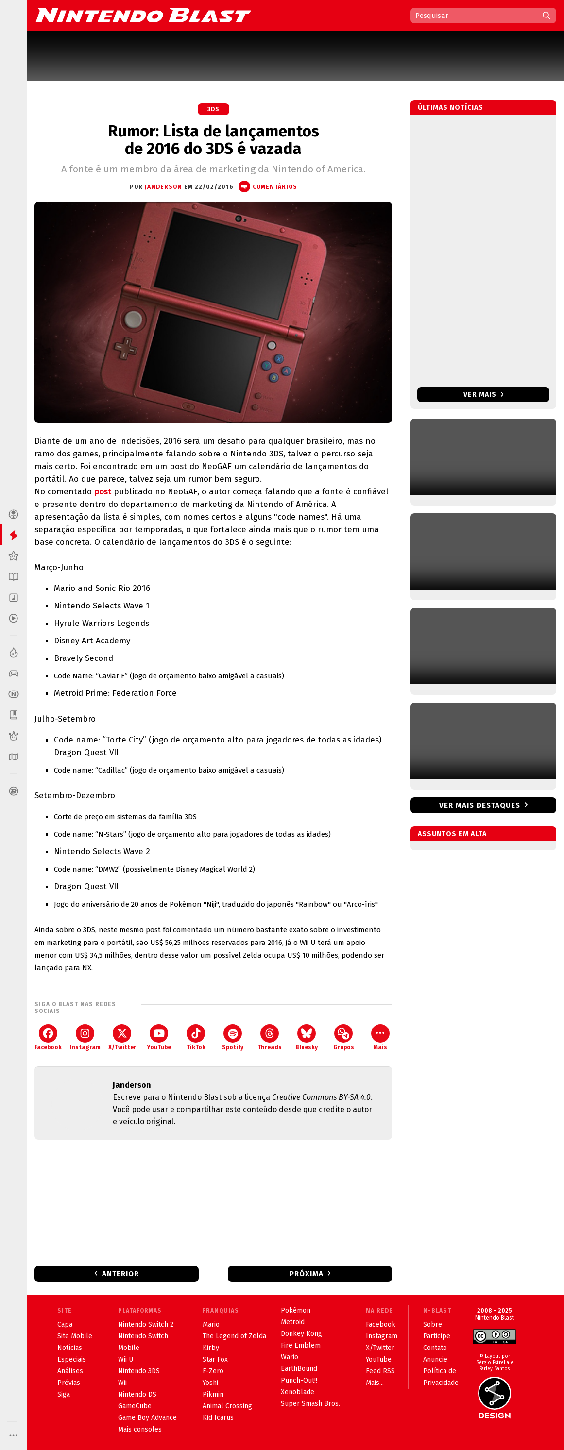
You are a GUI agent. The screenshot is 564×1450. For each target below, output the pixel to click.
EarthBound (299, 1369)
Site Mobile (74, 1336)
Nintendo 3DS (139, 1371)
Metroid (293, 1322)
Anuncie (435, 1359)
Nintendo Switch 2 (145, 1324)
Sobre (432, 1324)
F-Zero (213, 1371)
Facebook (48, 1037)
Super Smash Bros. (310, 1403)
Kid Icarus (218, 1418)
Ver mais (483, 394)
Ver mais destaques (479, 805)
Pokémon (295, 1310)
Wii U (125, 1359)
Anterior (120, 1273)
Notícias (69, 1348)
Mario (211, 1324)
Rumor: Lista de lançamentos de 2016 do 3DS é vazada (213, 139)
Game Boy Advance (147, 1418)
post (102, 492)
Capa (64, 1324)
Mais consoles (140, 1429)
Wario (289, 1357)
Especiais (71, 1359)
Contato (435, 1348)
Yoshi (210, 1383)
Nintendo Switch (143, 1336)
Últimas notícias (450, 107)
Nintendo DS (137, 1394)
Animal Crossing (227, 1406)
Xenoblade (297, 1392)
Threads (269, 1037)
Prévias (68, 1383)
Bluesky (306, 1037)
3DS (213, 109)
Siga (63, 1394)
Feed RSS (380, 1371)
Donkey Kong (301, 1334)
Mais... (375, 1383)
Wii (122, 1383)
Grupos (343, 1037)
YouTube (159, 1037)
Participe (436, 1336)
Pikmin (213, 1394)
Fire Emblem (301, 1345)
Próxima (307, 1273)
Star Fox (215, 1359)
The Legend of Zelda (234, 1336)
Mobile (128, 1348)
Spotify (232, 1037)
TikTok (196, 1037)
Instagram (85, 1037)
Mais (380, 1037)
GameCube (135, 1406)
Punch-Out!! (299, 1380)
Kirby (211, 1348)
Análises (70, 1371)
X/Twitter (122, 1037)
